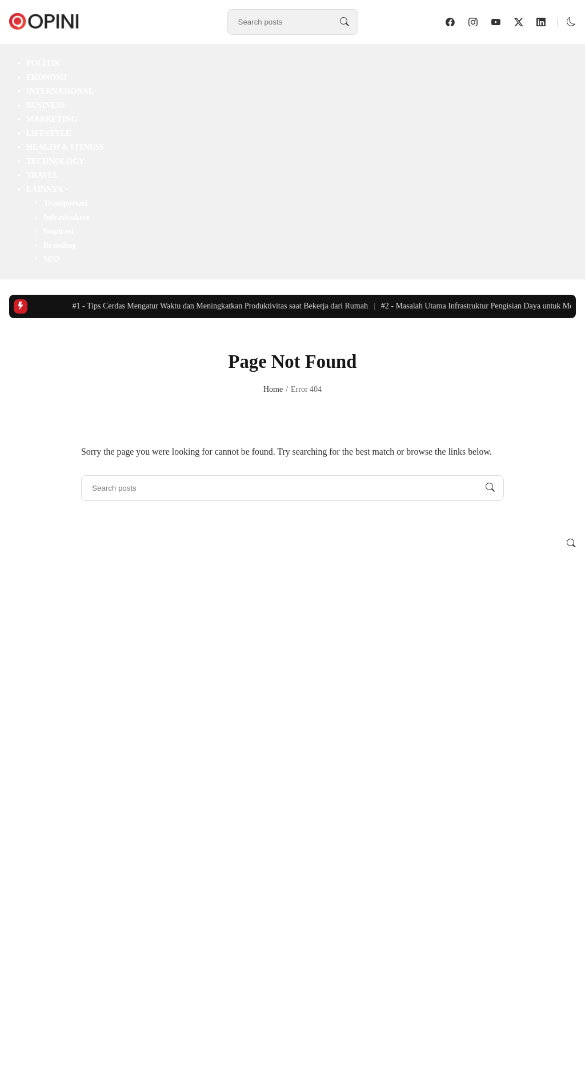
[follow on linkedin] (541, 22)
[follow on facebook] (450, 22)
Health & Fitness (65, 147)
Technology (55, 161)
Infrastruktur (66, 217)
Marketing (51, 119)
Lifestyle (48, 133)
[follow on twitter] (519, 22)
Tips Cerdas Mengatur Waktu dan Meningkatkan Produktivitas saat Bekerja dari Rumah (222, 306)
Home (273, 389)
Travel (42, 175)
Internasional (60, 91)
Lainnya (44, 189)
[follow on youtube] (496, 22)
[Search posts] (344, 22)
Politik (43, 63)
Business (45, 105)
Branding (59, 245)
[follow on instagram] (473, 22)
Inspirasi (58, 231)
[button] (571, 22)
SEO (51, 259)
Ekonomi (46, 77)
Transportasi (65, 203)
